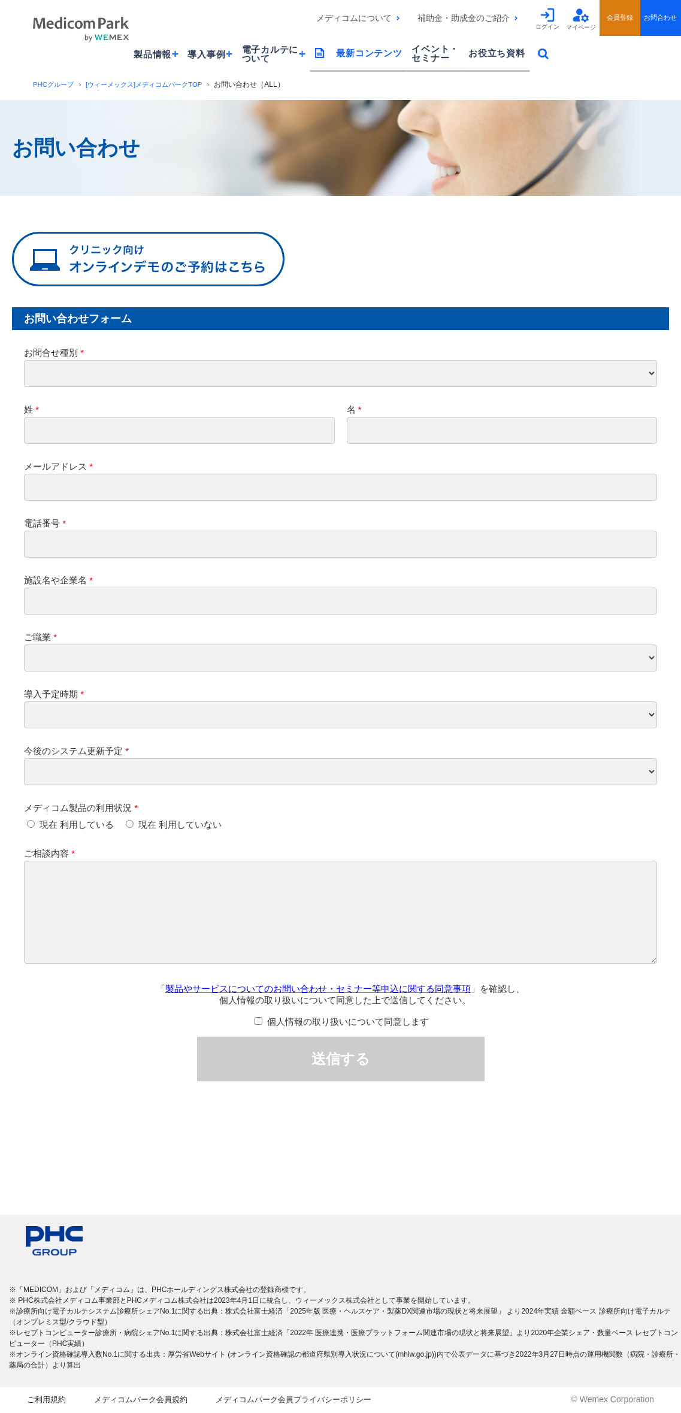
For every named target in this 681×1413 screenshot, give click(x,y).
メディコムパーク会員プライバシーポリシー (313, 1401)
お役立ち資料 (496, 53)
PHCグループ (55, 84)
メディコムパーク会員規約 (148, 1401)
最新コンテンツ (369, 53)
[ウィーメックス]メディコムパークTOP (152, 84)
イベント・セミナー (435, 53)
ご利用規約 (48, 1401)
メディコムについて (354, 18)
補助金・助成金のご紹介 (463, 18)
